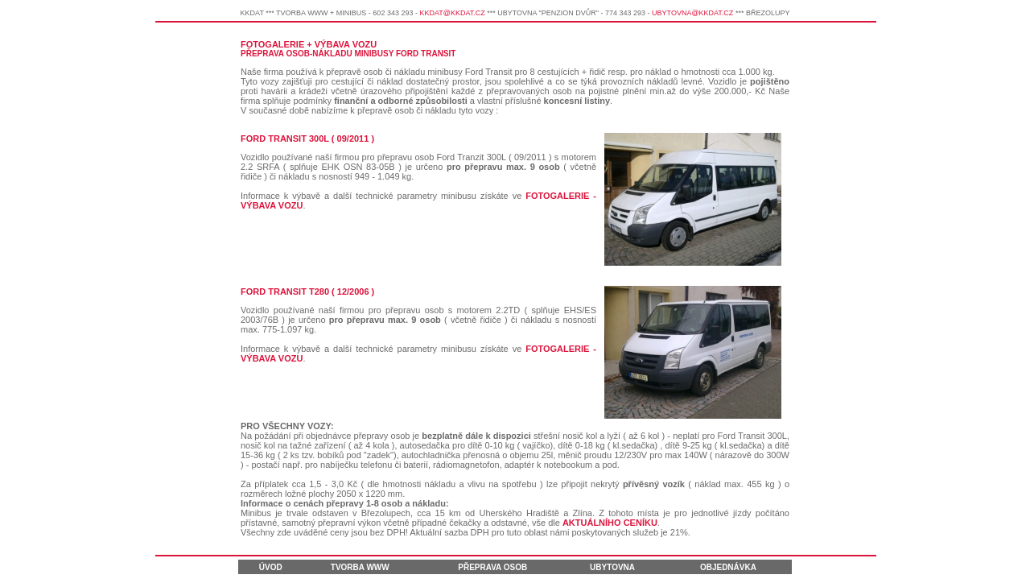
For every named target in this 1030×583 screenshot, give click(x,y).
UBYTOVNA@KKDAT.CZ (692, 13)
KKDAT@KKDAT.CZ (451, 13)
